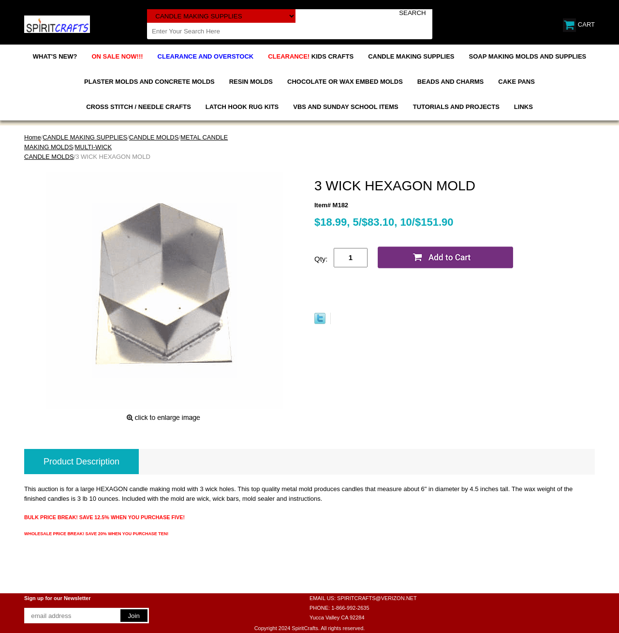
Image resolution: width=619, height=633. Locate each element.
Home (32, 137)
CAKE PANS (516, 81)
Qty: (321, 259)
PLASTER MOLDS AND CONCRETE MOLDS (149, 81)
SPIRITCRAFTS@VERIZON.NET (377, 598)
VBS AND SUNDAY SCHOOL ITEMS (345, 106)
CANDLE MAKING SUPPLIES (411, 56)
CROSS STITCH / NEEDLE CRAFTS (138, 106)
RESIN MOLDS (251, 81)
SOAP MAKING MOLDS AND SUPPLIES (528, 56)
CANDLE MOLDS (154, 137)
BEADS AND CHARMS (450, 81)
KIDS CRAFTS (311, 56)
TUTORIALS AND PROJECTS (456, 106)
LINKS (523, 106)
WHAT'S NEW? (55, 56)
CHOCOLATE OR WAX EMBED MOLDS (345, 81)
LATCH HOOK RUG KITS (242, 106)
